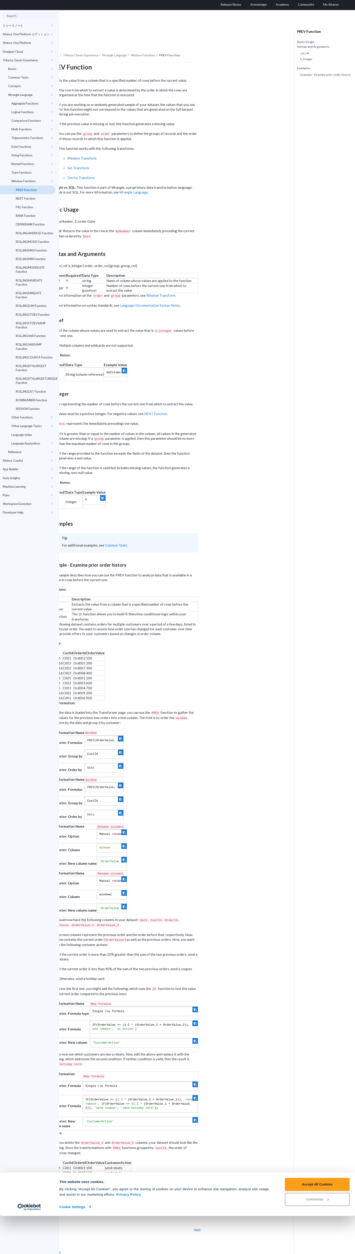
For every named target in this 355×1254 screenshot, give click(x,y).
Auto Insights (27, 478)
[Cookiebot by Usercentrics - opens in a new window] (29, 1245)
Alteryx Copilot (27, 460)
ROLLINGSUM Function (31, 306)
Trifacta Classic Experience (27, 60)
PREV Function (26, 190)
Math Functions (31, 129)
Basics (30, 69)
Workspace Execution (27, 504)
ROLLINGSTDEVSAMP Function (31, 325)
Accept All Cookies (317, 1223)
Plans (27, 495)
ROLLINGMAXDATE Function (29, 282)
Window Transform (141, 146)
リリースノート (27, 25)
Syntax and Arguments (313, 46)
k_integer (306, 59)
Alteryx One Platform (27, 43)
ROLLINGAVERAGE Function (34, 233)
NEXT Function (25, 198)
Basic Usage (305, 42)
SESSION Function (28, 409)
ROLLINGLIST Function (31, 391)
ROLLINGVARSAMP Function (29, 346)
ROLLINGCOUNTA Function (34, 357)
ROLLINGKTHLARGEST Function (31, 368)
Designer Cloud (27, 51)
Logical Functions (31, 112)
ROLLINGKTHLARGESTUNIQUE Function (35, 381)
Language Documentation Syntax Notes (209, 293)
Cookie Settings (72, 1245)
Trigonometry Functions (31, 138)
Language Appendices (31, 443)
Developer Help (27, 512)
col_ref (304, 53)
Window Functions (31, 181)
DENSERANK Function (30, 224)
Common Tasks (30, 77)
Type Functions (31, 172)
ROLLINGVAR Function (31, 336)
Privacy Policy (128, 1233)
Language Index (21, 435)
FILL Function (24, 207)
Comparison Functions (31, 120)
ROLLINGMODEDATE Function (30, 269)
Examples (303, 68)
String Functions (31, 155)
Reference (30, 452)
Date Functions (31, 146)
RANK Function (26, 215)
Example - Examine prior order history (325, 74)
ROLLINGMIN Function (31, 259)
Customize (317, 1237)
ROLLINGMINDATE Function (28, 295)
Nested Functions (31, 164)
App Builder (27, 469)
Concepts (30, 86)
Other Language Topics (31, 426)
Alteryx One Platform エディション (27, 34)
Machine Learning (27, 486)
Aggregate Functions (31, 103)
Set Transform (137, 155)
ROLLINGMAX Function (31, 250)
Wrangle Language (30, 95)
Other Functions (31, 417)
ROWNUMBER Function (31, 400)
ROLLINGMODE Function (32, 242)
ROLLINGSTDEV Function (33, 314)
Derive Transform (140, 165)
